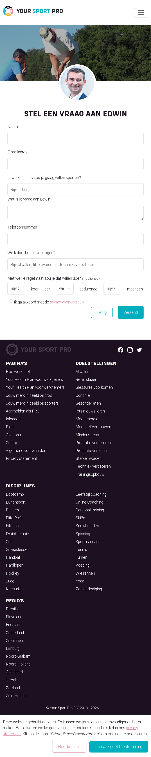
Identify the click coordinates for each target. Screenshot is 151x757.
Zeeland (13, 688)
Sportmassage (88, 541)
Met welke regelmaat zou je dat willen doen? (53, 278)
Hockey (12, 573)
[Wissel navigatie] (141, 12)
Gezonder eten (88, 403)
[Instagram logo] (130, 349)
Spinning (83, 534)
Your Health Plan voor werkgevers (34, 379)
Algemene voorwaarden (26, 450)
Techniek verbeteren (93, 466)
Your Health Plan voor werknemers (35, 387)
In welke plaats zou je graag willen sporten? (44, 177)
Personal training (90, 510)
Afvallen (82, 371)
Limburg (13, 648)
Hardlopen (14, 565)
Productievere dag (91, 450)
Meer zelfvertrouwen (93, 427)
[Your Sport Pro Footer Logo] (39, 349)
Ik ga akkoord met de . (49, 301)
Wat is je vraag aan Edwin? (29, 199)
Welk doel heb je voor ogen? (31, 253)
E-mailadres (17, 152)
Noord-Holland (18, 664)
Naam (12, 126)
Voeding (83, 565)
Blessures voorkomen (94, 387)
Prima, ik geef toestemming (118, 746)
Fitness (12, 526)
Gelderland (15, 632)
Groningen (14, 640)
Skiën (80, 518)
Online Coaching (89, 502)
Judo (10, 581)
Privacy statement (21, 458)
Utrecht (12, 680)
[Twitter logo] (139, 349)
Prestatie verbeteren (93, 443)
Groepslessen (17, 549)
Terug (102, 312)
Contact (13, 443)
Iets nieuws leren (90, 411)
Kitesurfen (15, 589)
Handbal (13, 557)
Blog (10, 427)
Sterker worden (88, 458)
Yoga (80, 581)
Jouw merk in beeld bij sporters (32, 403)
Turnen (81, 557)
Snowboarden (87, 526)
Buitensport (16, 502)
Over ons (13, 435)
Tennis (81, 549)
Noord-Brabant (18, 656)
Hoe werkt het (18, 371)
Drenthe (13, 609)
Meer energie (87, 419)
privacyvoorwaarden (67, 302)
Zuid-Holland (16, 696)
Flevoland (14, 617)
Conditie (83, 395)
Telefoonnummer (22, 227)
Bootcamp (15, 494)
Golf (9, 541)
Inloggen (13, 419)
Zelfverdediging (89, 589)
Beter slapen (86, 379)
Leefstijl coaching (91, 494)
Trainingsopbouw (90, 474)
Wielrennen (85, 573)
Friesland (13, 624)
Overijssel (14, 672)
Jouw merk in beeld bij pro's (29, 395)
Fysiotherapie (17, 534)
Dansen (12, 510)
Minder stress (87, 435)
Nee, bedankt (69, 746)
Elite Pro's (14, 518)
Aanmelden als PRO (23, 411)
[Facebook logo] (120, 349)
